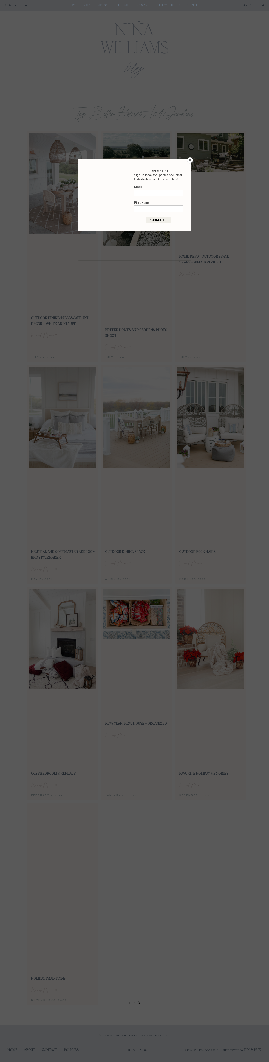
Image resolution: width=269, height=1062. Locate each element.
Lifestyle (142, 5)
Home (73, 5)
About (87, 5)
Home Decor (122, 5)
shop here (193, 5)
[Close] (190, 160)
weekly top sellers (168, 5)
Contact (103, 5)
